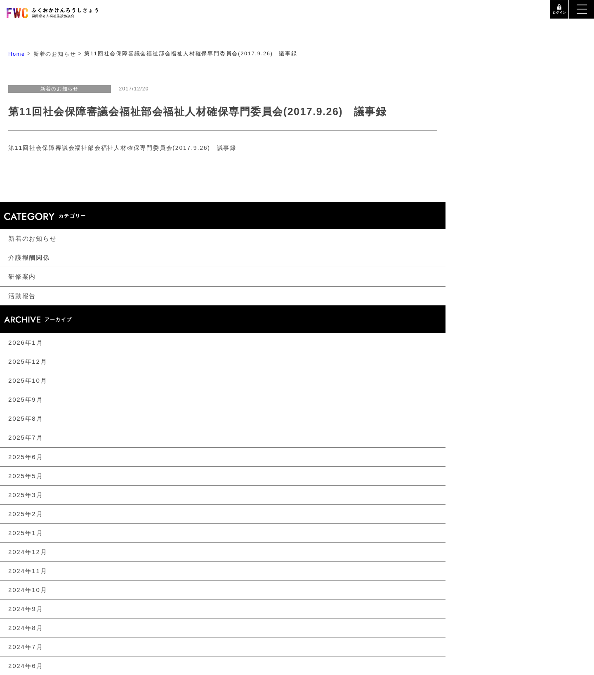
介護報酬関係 (29, 257)
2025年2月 (25, 513)
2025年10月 (27, 380)
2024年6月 (25, 665)
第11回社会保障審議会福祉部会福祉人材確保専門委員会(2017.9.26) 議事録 (122, 147)
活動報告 (22, 295)
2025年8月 (25, 418)
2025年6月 (25, 456)
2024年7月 (25, 646)
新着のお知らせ (32, 238)
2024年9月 (25, 608)
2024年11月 (27, 570)
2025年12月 (27, 361)
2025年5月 (25, 475)
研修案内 (22, 276)
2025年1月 (25, 532)
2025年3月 (25, 494)
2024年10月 (27, 589)
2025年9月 (25, 399)
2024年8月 (25, 627)
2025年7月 (25, 437)
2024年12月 (27, 551)
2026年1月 (25, 342)
